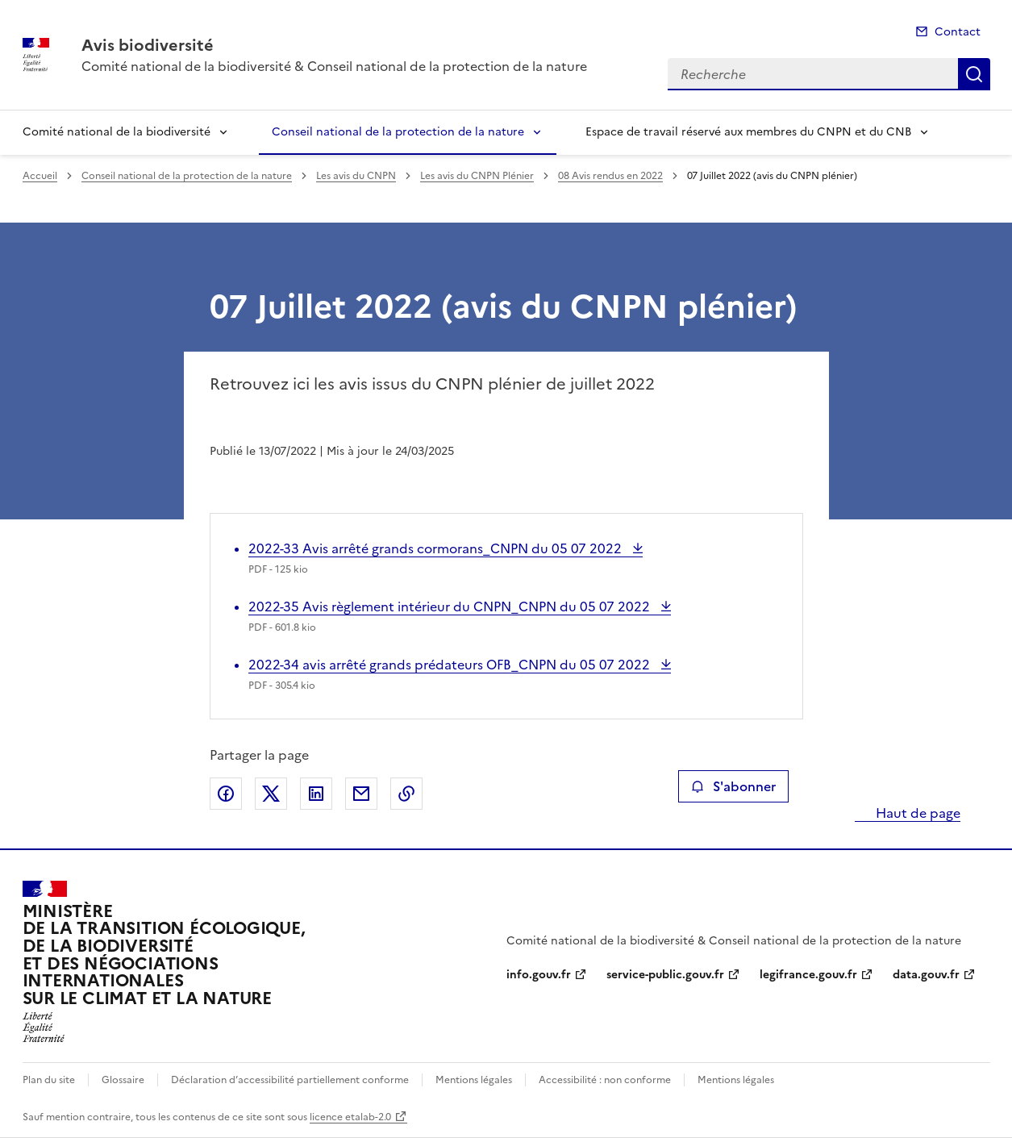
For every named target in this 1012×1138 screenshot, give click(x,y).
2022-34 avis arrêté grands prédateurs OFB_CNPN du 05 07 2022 (450, 664)
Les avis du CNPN (356, 176)
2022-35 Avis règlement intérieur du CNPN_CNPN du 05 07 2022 (450, 606)
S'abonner (733, 786)
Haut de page (916, 813)
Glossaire (123, 1080)
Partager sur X (271, 793)
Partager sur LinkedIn (316, 793)
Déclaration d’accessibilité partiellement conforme (290, 1080)
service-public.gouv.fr (665, 974)
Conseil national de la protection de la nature (398, 131)
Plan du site (49, 1080)
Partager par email (361, 793)
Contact (958, 31)
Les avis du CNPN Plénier (477, 176)
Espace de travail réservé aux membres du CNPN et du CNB (748, 131)
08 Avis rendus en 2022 (610, 176)
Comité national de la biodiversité (116, 131)
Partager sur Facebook (226, 793)
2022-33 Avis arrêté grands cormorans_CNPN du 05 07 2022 (436, 548)
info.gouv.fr (538, 974)
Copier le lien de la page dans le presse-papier (406, 793)
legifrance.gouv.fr (808, 974)
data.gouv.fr (926, 974)
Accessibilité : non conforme (605, 1080)
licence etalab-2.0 (350, 1117)
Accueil (40, 176)
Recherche (974, 74)
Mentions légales (473, 1080)
